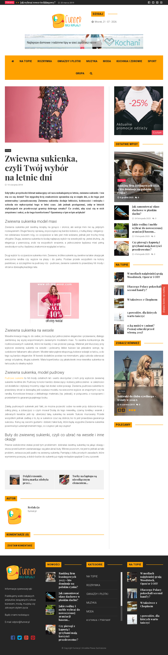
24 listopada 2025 (143, 218)
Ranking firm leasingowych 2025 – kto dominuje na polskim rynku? (138, 189)
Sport (152, 61)
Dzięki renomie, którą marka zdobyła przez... (35, 479)
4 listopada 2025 (142, 254)
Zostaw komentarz (19, 545)
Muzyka (91, 61)
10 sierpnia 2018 (15, 185)
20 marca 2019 (67, 3)
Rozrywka (45, 61)
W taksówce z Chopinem (142, 299)
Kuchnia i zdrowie (129, 61)
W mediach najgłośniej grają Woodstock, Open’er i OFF (145, 275)
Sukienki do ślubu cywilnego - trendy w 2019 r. (136, 398)
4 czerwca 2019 (127, 405)
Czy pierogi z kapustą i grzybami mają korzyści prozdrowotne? (147, 246)
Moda (107, 61)
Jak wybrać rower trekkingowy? (37, 2)
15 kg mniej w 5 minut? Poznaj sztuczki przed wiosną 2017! (140, 329)
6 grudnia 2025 (126, 197)
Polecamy (10, 2)
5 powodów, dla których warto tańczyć (142, 314)
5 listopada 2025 (142, 236)
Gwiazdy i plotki (69, 61)
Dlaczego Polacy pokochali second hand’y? (144, 288)
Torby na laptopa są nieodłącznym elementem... (84, 479)
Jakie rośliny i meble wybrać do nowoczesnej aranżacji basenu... (147, 228)
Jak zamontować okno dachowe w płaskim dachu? (145, 210)
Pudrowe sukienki (14, 378)
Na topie (26, 61)
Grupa (80, 73)
